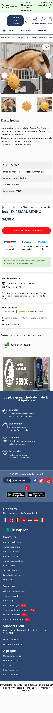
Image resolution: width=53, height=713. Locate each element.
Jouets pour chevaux (17, 345)
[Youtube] (49, 481)
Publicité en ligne (11, 605)
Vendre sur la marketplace (16, 610)
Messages (35, 20)
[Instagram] (42, 481)
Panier (50, 20)
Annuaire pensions (12, 556)
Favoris (27, 19)
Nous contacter (10, 639)
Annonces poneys (11, 546)
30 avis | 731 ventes (35, 312)
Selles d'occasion (11, 570)
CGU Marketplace (11, 674)
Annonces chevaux (12, 542)
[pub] (26, 374)
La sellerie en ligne (12, 574)
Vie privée (8, 665)
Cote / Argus (9, 600)
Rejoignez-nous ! (16, 480)
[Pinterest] (27, 488)
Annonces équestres (13, 560)
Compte (43, 20)
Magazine (7, 579)
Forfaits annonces (11, 614)
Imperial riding (20, 178)
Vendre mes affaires (13, 596)
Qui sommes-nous (12, 655)
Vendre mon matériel (15, 20)
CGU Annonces (10, 669)
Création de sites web (13, 619)
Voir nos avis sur (9, 6)
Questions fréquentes (13, 644)
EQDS (14, 307)
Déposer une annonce (13, 591)
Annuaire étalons (11, 551)
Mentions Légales (11, 660)
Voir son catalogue (10, 324)
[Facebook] (35, 481)
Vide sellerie (9, 565)
